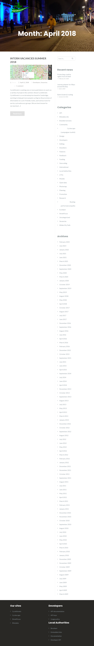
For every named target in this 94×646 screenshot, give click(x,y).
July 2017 (62, 315)
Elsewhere (63, 148)
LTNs (61, 175)
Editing (61, 144)
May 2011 (63, 493)
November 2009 (65, 563)
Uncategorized (64, 217)
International (63, 167)
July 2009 (62, 579)
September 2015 (65, 358)
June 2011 (63, 490)
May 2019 (63, 292)
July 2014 (62, 377)
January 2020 (64, 281)
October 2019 (64, 284)
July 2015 (62, 362)
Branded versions (65, 121)
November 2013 (65, 389)
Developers (36, 82)
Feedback (62, 155)
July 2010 (62, 532)
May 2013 (63, 408)
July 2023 (62, 246)
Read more (17, 114)
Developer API (56, 640)
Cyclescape (16, 615)
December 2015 (65, 350)
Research (62, 198)
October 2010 (64, 520)
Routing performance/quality (68, 204)
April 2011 (63, 497)
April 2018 (63, 304)
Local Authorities (65, 171)
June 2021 (63, 257)
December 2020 (65, 265)
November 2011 (65, 470)
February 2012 (64, 459)
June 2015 (63, 366)
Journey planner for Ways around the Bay (66, 85)
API (60, 113)
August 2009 (63, 575)
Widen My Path (64, 225)
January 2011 (64, 509)
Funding (62, 159)
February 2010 (64, 551)
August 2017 (63, 312)
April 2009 (63, 590)
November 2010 (65, 517)
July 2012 (62, 439)
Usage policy (55, 619)
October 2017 (64, 308)
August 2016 (63, 331)
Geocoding (63, 163)
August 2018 (63, 296)
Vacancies (44, 82)
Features (62, 152)
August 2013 (63, 401)
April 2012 (63, 451)
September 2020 (65, 269)
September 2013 (65, 397)
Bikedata (15, 623)
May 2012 (63, 447)
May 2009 (63, 586)
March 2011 (63, 501)
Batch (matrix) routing (65, 95)
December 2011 (65, 466)
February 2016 (64, 346)
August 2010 (63, 528)
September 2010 (65, 524)
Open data (63, 182)
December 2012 (65, 424)
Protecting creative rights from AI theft (64, 75)
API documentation (57, 611)
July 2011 (62, 486)
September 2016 (65, 327)
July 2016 (62, 335)
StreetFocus (63, 213)
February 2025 (64, 242)
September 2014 (65, 373)
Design (61, 136)
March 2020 (63, 277)
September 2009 (65, 571)
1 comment (19, 86)
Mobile (62, 179)
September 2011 (65, 478)
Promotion (63, 194)
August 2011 (63, 482)
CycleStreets (16, 611)
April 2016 (63, 339)
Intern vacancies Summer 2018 (28, 60)
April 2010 (63, 544)
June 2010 (63, 536)
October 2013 (64, 393)
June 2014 (63, 381)
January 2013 (64, 420)
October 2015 (64, 354)
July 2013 (62, 404)
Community (63, 124)
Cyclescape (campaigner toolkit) (68, 130)
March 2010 (63, 548)
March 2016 (63, 342)
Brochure (54, 628)
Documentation (56, 636)
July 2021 (62, 253)
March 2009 (63, 594)
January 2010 (64, 555)
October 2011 (64, 474)
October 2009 (64, 567)
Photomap (63, 186)
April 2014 (63, 385)
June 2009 (63, 582)
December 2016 (65, 323)
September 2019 (65, 288)
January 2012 (64, 462)
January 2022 (64, 250)
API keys (54, 615)
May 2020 (63, 273)
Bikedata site (64, 117)
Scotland (62, 210)
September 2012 (65, 431)
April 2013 (63, 412)
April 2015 (63, 370)
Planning (62, 190)
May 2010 (63, 540)
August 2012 (63, 435)
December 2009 (65, 559)
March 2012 (63, 455)
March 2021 (63, 261)
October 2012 (64, 428)
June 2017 (63, 319)
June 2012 (63, 443)
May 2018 (63, 300)
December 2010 (65, 513)
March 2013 (63, 416)
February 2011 (64, 505)
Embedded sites (56, 632)
